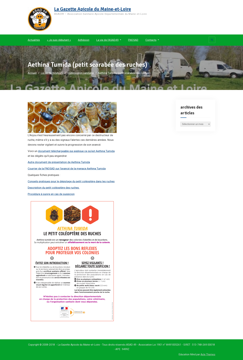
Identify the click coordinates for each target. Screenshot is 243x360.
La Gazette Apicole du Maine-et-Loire (92, 9)
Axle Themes (208, 354)
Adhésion (83, 40)
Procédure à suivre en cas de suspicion (51, 194)
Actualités (34, 40)
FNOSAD (133, 40)
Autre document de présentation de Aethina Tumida (59, 162)
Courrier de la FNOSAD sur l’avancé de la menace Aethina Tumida (67, 168)
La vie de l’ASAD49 (107, 40)
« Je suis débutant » (59, 40)
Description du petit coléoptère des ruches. (54, 187)
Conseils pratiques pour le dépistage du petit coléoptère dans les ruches (71, 181)
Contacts (150, 40)
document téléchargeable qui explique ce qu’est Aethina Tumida (76, 151)
